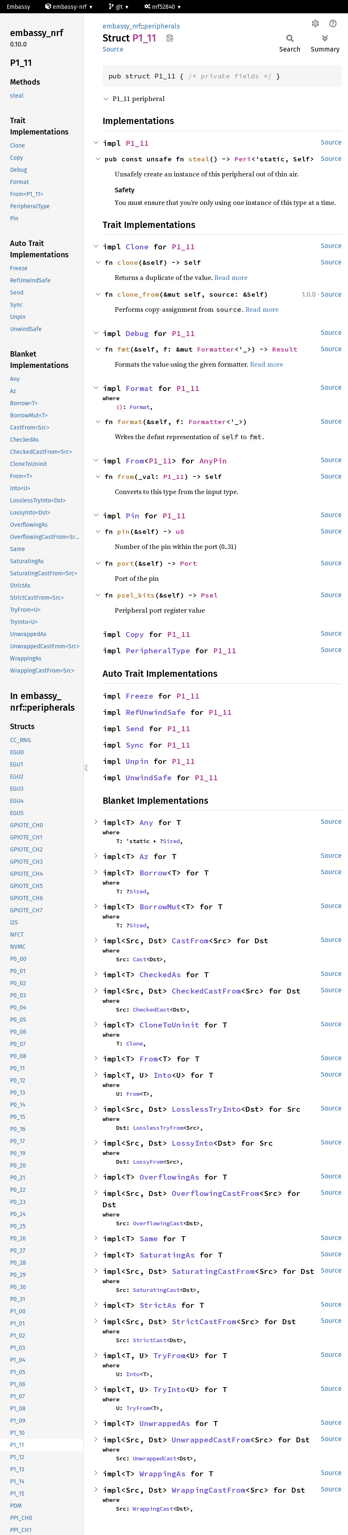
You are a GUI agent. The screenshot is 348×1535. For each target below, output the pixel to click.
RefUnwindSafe (156, 712)
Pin (132, 515)
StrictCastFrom (204, 1321)
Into (162, 1075)
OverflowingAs (169, 1177)
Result (284, 349)
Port (188, 563)
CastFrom (190, 940)
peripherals (162, 26)
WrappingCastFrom (208, 1490)
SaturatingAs (167, 1255)
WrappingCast (153, 1508)
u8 (180, 531)
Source (113, 49)
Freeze (139, 696)
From (135, 461)
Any (146, 822)
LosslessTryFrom (158, 1127)
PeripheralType (158, 650)
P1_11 (137, 143)
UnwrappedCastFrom (211, 1439)
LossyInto (192, 1143)
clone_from (138, 294)
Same (148, 1238)
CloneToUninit (169, 1025)
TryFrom (169, 1355)
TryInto (169, 1389)
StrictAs (157, 1305)
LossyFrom (148, 1161)
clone (127, 262)
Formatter (216, 349)
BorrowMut (160, 906)
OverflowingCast (158, 1223)
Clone (137, 246)
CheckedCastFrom (206, 991)
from (125, 476)
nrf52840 (160, 6)
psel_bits (136, 595)
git (116, 6)
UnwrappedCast (154, 1458)
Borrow (153, 873)
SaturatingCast (156, 1290)
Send (135, 728)
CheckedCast (151, 1009)
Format (139, 388)
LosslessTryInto (206, 1109)
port (125, 563)
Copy (135, 634)
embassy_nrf (122, 26)
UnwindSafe (149, 777)
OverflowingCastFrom (215, 1193)
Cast (139, 959)
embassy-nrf (66, 6)
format (129, 421)
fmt (123, 349)
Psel (209, 595)
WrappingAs (162, 1473)
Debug (137, 333)
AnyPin (213, 461)
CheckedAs (160, 974)
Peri (243, 159)
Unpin (137, 761)
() (119, 407)
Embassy (18, 6)
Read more (230, 277)
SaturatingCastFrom (213, 1271)
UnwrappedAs (164, 1423)
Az (144, 856)
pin (123, 531)
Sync (135, 745)
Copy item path (170, 38)
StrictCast (149, 1340)
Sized (171, 841)
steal (198, 159)
